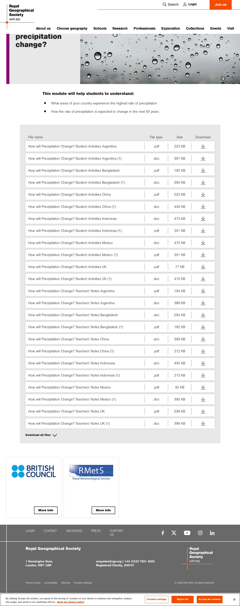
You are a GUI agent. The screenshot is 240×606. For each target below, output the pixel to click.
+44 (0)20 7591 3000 (139, 582)
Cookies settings (156, 599)
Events (215, 28)
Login (190, 4)
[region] (120, 599)
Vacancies (74, 551)
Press (96, 551)
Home (19, 40)
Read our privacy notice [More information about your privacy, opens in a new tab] (70, 602)
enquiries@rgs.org (109, 582)
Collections (195, 28)
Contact (50, 551)
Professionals (144, 28)
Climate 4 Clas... (40, 40)
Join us (220, 4)
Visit (230, 28)
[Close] (234, 599)
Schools (99, 28)
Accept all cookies (209, 599)
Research (120, 28)
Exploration (170, 28)
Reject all (182, 599)
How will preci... (62, 40)
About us (43, 28)
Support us (116, 553)
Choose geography (72, 28)
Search (171, 4)
